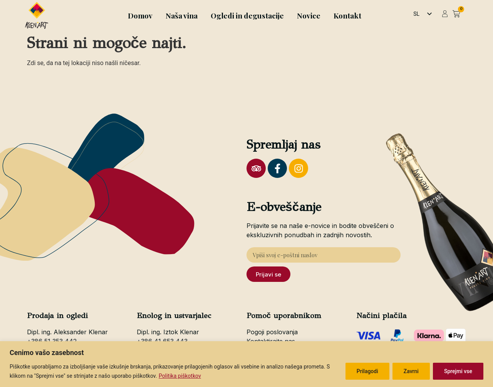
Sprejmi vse (458, 371)
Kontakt (347, 15)
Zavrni (411, 371)
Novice (308, 15)
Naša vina (182, 15)
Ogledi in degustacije (247, 15)
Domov (140, 15)
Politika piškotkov (180, 376)
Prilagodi (367, 371)
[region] (246, 364)
